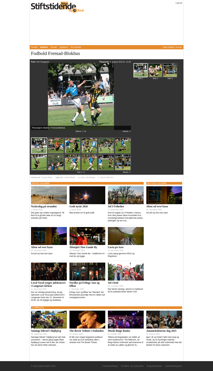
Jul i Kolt (113, 282)
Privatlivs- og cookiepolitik (132, 366)
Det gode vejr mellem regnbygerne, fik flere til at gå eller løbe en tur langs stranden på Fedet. (47, 215)
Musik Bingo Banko (119, 330)
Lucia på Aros (116, 247)
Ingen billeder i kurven (172, 47)
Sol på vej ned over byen (42, 253)
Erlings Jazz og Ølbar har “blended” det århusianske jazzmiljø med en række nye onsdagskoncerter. (87, 295)
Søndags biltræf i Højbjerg (46, 330)
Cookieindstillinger (110, 366)
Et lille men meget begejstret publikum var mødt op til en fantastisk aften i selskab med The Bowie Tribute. (86, 340)
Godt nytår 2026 (78, 206)
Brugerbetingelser (154, 366)
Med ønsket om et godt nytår (82, 213)
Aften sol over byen (42, 247)
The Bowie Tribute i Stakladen (86, 330)
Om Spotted (75, 47)
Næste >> (127, 131)
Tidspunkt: (104, 62)
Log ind (179, 3)
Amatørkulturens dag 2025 (161, 330)
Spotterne (63, 47)
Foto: (33, 62)
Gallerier (44, 47)
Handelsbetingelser (173, 366)
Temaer (53, 47)
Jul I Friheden (116, 206)
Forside (34, 47)
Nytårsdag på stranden (44, 206)
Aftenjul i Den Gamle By (83, 247)
